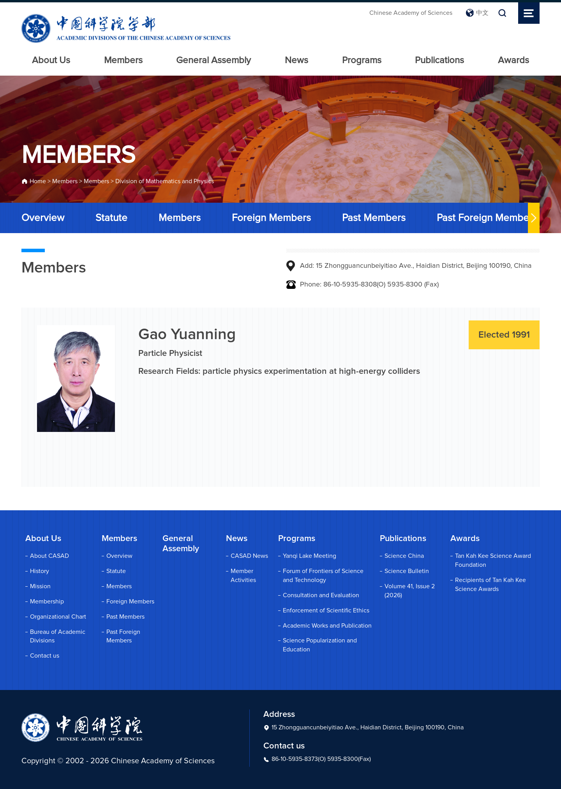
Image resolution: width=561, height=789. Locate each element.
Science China (404, 556)
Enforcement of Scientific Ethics (326, 610)
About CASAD (49, 556)
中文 (477, 13)
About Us (51, 60)
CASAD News (249, 556)
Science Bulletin (407, 571)
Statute (111, 218)
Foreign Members (271, 218)
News (296, 60)
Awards (513, 60)
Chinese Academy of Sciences (410, 13)
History (39, 571)
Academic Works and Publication (327, 626)
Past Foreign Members (487, 218)
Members (123, 60)
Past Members (374, 218)
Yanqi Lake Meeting (309, 556)
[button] (534, 218)
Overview (42, 218)
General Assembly (213, 60)
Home (38, 181)
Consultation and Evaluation (321, 595)
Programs (361, 60)
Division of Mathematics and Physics (164, 181)
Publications (439, 60)
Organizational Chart (58, 617)
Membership (47, 601)
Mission (40, 586)
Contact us (44, 656)
